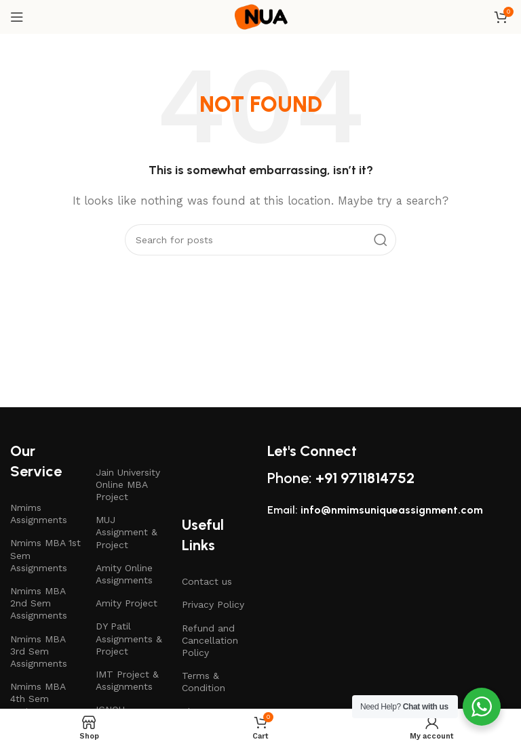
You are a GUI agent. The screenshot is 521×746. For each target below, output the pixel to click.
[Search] (260, 239)
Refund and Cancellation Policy (210, 640)
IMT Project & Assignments (127, 680)
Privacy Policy (213, 604)
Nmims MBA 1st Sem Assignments (45, 555)
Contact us (207, 581)
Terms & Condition (203, 681)
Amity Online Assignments (124, 573)
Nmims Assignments (38, 513)
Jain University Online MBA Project (128, 484)
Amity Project (126, 603)
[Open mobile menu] (17, 16)
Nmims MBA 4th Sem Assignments (38, 698)
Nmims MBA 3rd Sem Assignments (38, 651)
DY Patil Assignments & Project (129, 638)
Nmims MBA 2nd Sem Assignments (38, 603)
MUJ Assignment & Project (126, 532)
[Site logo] (260, 16)
